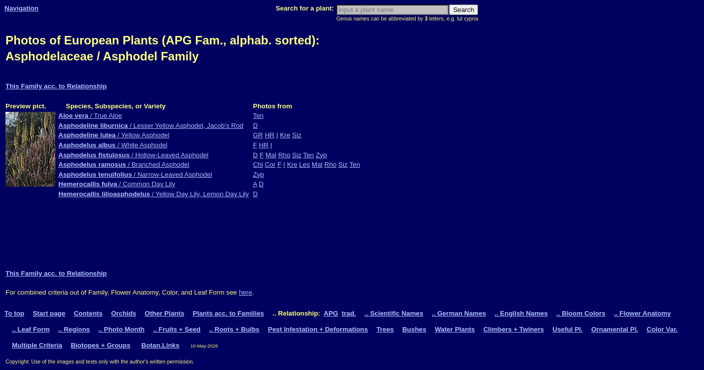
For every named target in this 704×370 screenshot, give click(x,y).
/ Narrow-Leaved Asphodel (135, 174)
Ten (258, 115)
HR (269, 135)
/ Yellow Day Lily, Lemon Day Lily (153, 194)
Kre (285, 135)
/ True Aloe (90, 115)
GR (258, 135)
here (245, 292)
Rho (284, 155)
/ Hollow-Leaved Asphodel (133, 155)
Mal (270, 155)
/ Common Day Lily (116, 184)
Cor (270, 164)
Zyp (321, 155)
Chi (258, 164)
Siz (297, 135)
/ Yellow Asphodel (113, 135)
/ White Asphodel (113, 145)
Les (304, 164)
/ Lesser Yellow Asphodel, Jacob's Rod (150, 125)
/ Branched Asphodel (123, 164)
